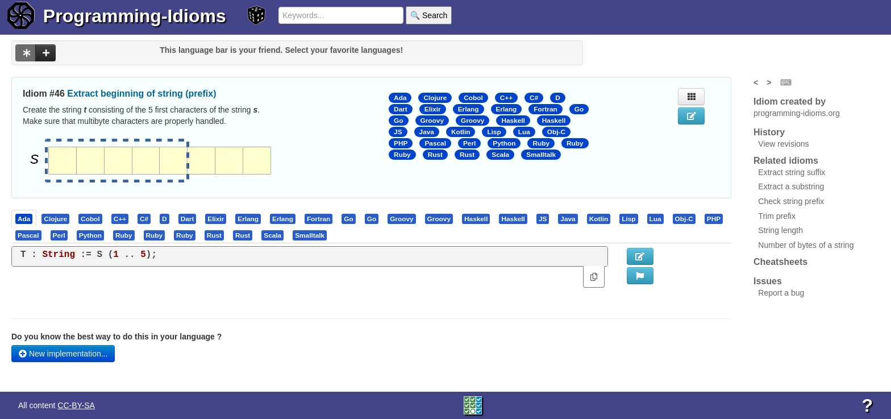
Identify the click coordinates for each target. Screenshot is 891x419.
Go (579, 109)
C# (534, 98)
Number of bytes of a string (805, 245)
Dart (400, 109)
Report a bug (781, 292)
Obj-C (556, 132)
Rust (435, 155)
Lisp (494, 132)
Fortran (545, 109)
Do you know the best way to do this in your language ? (116, 336)
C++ (506, 98)
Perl (469, 143)
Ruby (540, 143)
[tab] (24, 218)
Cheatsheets (780, 262)
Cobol (473, 98)
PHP (400, 143)
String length (780, 230)
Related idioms (785, 160)
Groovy (432, 121)
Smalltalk (541, 155)
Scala (500, 155)
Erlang (468, 109)
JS (398, 132)
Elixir (432, 109)
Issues (767, 281)
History (769, 132)
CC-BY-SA (76, 405)
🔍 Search (428, 15)
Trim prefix (777, 216)
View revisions (783, 143)
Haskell (512, 121)
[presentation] (23, 218)
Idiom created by (789, 101)
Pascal (435, 143)
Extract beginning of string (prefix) (141, 93)
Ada (400, 98)
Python (504, 143)
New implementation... (63, 353)
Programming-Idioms (134, 16)
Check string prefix (791, 201)
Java (426, 132)
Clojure (435, 98)
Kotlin (461, 132)
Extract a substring (791, 186)
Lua (524, 132)
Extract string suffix (791, 172)
